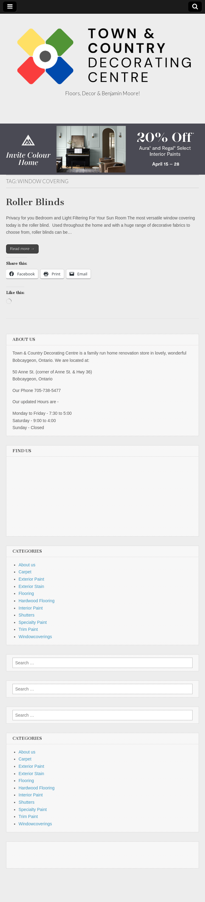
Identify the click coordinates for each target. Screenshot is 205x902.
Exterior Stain (31, 586)
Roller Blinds (35, 202)
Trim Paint (28, 629)
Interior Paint (31, 608)
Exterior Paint (31, 579)
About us (27, 564)
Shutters (26, 615)
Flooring (26, 593)
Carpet (25, 571)
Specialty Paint (33, 622)
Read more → (22, 248)
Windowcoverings (35, 636)
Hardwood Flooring (36, 600)
